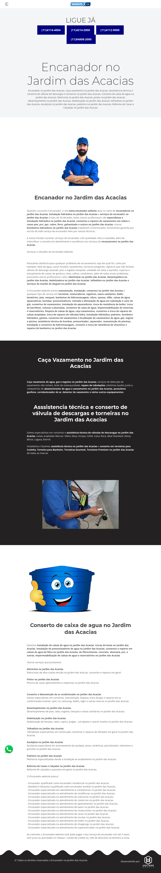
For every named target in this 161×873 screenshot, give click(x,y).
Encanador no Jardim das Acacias (69, 860)
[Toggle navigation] (6, 4)
